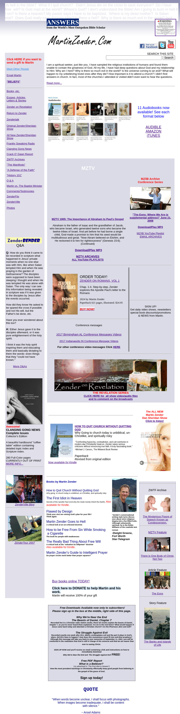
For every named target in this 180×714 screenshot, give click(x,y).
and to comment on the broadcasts (111, 398)
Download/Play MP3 (150, 227)
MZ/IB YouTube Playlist (150, 233)
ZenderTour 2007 (24, 542)
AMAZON (153, 131)
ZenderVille (13, 201)
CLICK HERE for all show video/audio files (111, 395)
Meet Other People (18, 68)
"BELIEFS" (13, 81)
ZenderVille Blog (24, 504)
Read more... (54, 83)
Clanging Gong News (19, 148)
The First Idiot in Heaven (64, 498)
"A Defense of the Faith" (21, 170)
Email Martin (14, 75)
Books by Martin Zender (61, 481)
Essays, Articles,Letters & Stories (16, 99)
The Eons (157, 593)
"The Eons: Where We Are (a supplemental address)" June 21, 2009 (150, 217)
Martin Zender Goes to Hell (66, 521)
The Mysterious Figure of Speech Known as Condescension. (158, 520)
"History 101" (14, 175)
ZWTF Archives (16, 159)
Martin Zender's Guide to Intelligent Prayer (77, 552)
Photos (11, 207)
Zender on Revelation (19, 106)
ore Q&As (21, 366)
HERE (116, 347)
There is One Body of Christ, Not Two (157, 557)
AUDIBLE (153, 127)
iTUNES (153, 136)
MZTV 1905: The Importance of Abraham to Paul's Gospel (88, 219)
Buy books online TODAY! (71, 581)
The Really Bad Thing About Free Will (73, 541)
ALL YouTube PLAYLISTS (88, 259)
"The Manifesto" (16, 164)
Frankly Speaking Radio (21, 143)
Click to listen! (155, 420)
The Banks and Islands (157, 641)
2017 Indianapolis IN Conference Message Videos (89, 341)
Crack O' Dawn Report (20, 154)
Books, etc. (13, 91)
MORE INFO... (14, 463)
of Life (157, 644)
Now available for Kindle (62, 462)
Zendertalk (13, 119)
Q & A (10, 180)
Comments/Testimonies (20, 191)
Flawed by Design (59, 511)
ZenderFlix (13, 196)
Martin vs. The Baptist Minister (24, 185)
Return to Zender (17, 113)
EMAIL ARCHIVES (151, 236)
